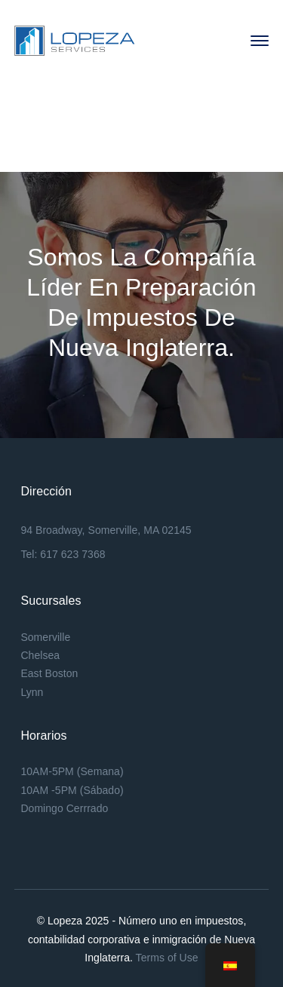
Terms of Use (167, 958)
